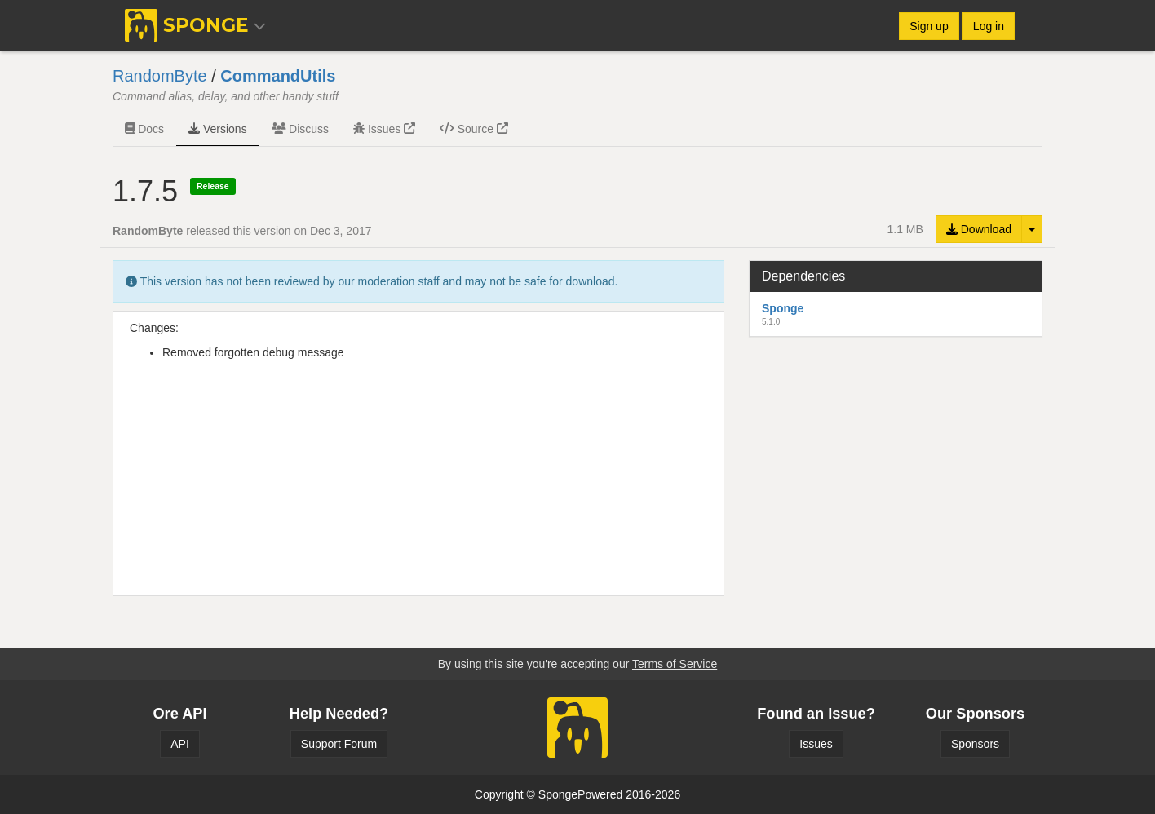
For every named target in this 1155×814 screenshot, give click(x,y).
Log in (988, 26)
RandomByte (160, 76)
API (179, 743)
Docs (144, 128)
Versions (217, 128)
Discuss (300, 128)
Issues (384, 128)
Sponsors (975, 743)
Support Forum (339, 743)
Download (978, 229)
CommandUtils (277, 76)
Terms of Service (674, 663)
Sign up (928, 26)
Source (474, 128)
